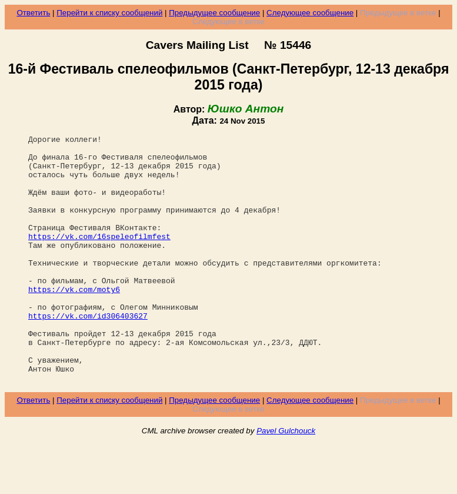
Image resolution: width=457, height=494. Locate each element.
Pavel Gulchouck (285, 480)
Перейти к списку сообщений (109, 12)
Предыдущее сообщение (214, 12)
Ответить (33, 12)
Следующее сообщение (309, 12)
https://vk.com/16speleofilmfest (99, 257)
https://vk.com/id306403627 (88, 352)
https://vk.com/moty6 (74, 321)
